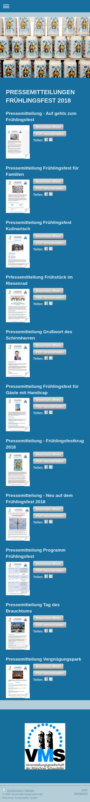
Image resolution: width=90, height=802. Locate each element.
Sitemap (29, 790)
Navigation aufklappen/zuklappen (45, 6)
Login (84, 789)
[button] (48, 127)
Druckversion (12, 790)
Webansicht (81, 793)
